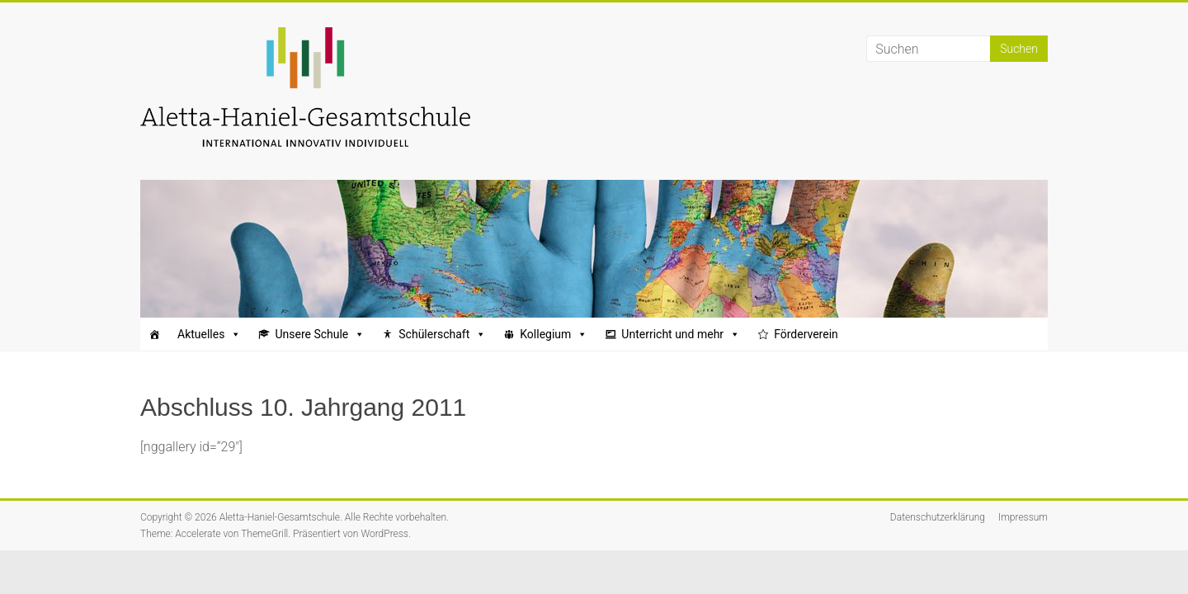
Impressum (1023, 517)
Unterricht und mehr (680, 334)
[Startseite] (154, 334)
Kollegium (553, 334)
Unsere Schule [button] (320, 334)
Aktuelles (209, 334)
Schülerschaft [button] (442, 334)
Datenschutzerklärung (937, 517)
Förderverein (806, 334)
